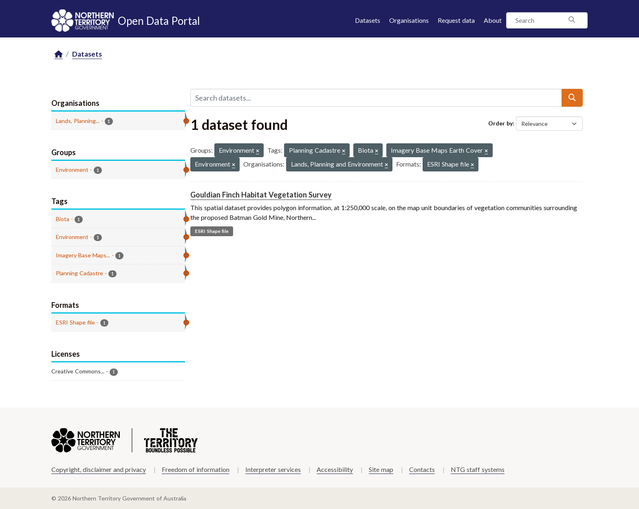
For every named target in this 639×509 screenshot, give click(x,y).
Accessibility (335, 469)
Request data (456, 20)
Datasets (367, 20)
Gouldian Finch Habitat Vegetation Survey (261, 194)
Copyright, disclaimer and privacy (98, 469)
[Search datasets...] (376, 98)
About (493, 20)
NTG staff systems (478, 469)
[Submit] (572, 98)
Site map (381, 469)
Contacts (422, 469)
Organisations (409, 20)
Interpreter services (273, 469)
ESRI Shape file (212, 231)
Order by (500, 123)
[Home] (59, 54)
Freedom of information (195, 469)
